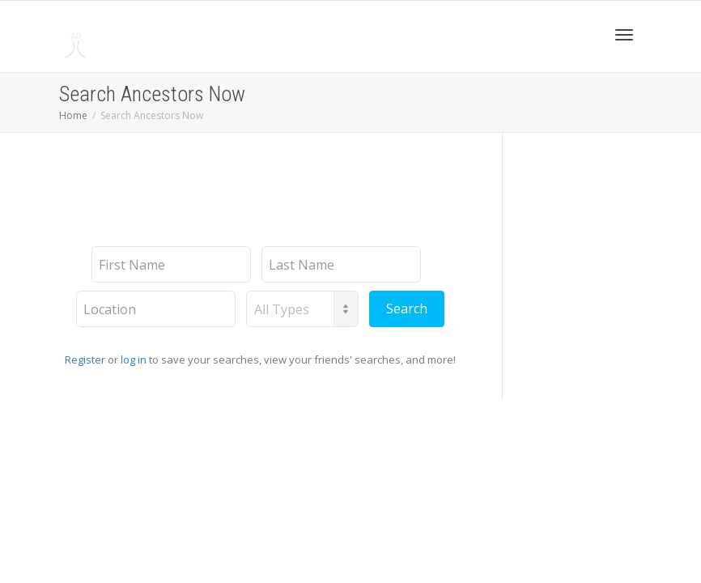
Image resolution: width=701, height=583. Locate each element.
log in (134, 359)
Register (85, 359)
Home (73, 115)
